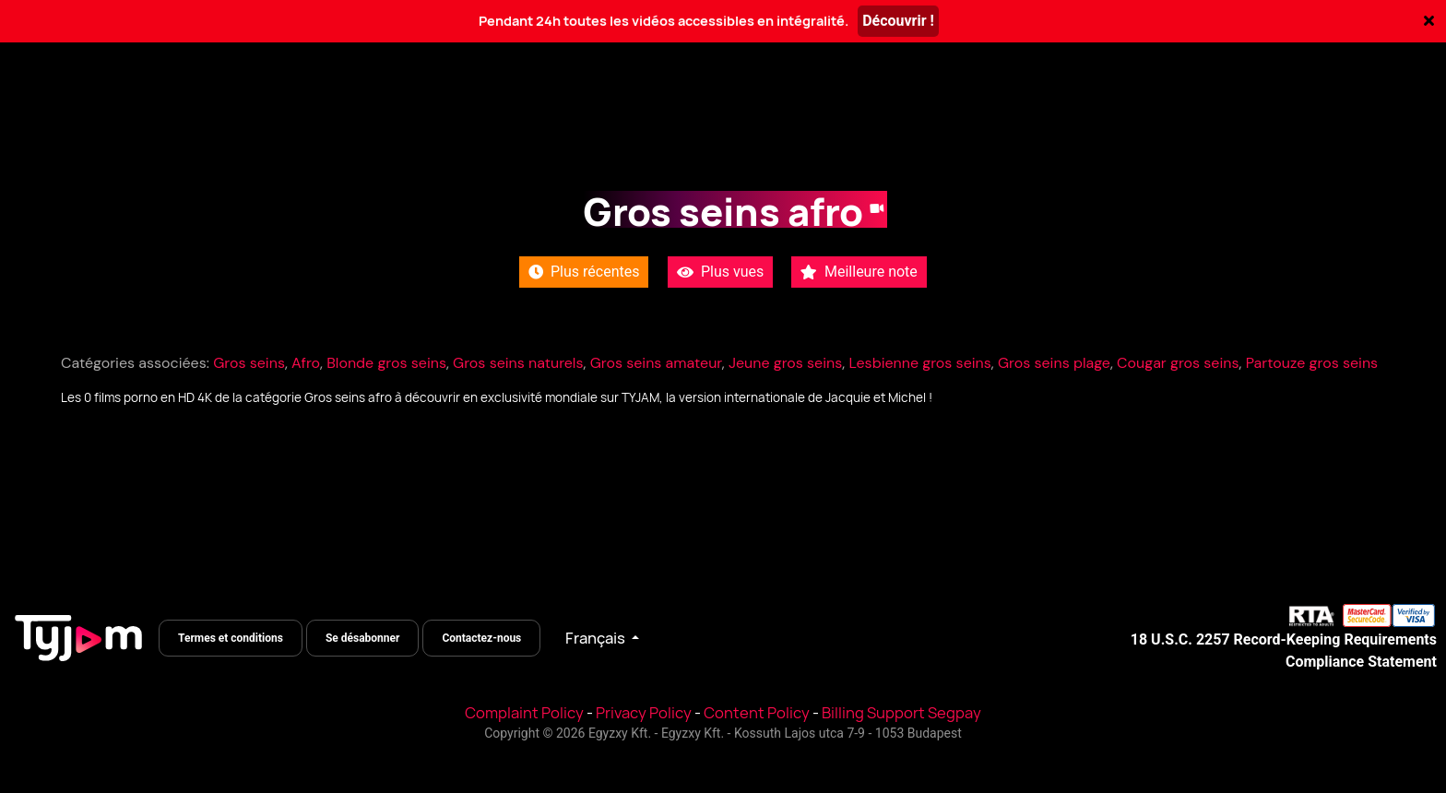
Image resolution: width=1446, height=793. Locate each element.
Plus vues (720, 271)
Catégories (295, 111)
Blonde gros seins (386, 363)
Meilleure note (859, 271)
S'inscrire (1309, 111)
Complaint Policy (524, 713)
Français (596, 638)
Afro (305, 363)
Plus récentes (583, 271)
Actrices (405, 111)
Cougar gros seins (1178, 363)
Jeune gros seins (785, 363)
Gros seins (249, 363)
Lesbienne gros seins (919, 363)
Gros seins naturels (518, 363)
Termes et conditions (230, 638)
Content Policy (757, 713)
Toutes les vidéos (153, 111)
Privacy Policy (644, 713)
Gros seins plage (1054, 363)
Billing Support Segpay (901, 713)
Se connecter (1164, 111)
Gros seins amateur (656, 363)
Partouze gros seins (1312, 363)
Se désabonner (363, 638)
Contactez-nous (481, 638)
